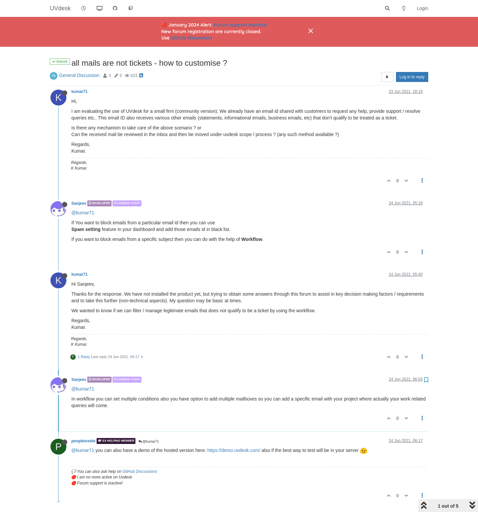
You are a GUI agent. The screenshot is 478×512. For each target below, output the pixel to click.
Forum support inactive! (240, 25)
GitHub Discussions (139, 471)
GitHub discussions (191, 38)
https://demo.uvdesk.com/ (234, 450)
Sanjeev (78, 203)
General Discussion (79, 75)
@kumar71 (82, 212)
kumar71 (79, 91)
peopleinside (83, 441)
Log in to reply (412, 77)
